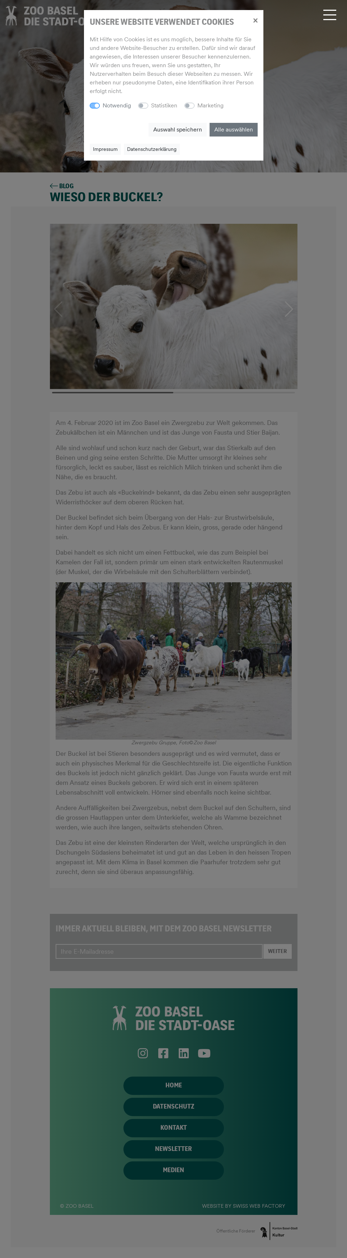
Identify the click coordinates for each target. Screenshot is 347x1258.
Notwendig (117, 105)
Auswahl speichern (177, 129)
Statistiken (164, 105)
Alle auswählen (233, 129)
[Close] (255, 20)
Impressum (105, 149)
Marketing (210, 105)
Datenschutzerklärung (152, 149)
